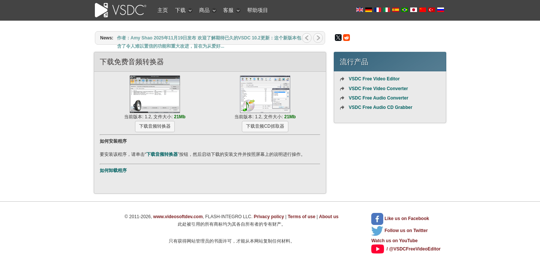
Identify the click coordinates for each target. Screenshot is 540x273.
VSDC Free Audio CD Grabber (380, 107)
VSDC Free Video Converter (378, 88)
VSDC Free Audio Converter (378, 98)
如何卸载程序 (113, 170)
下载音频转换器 (162, 154)
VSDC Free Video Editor (374, 78)
